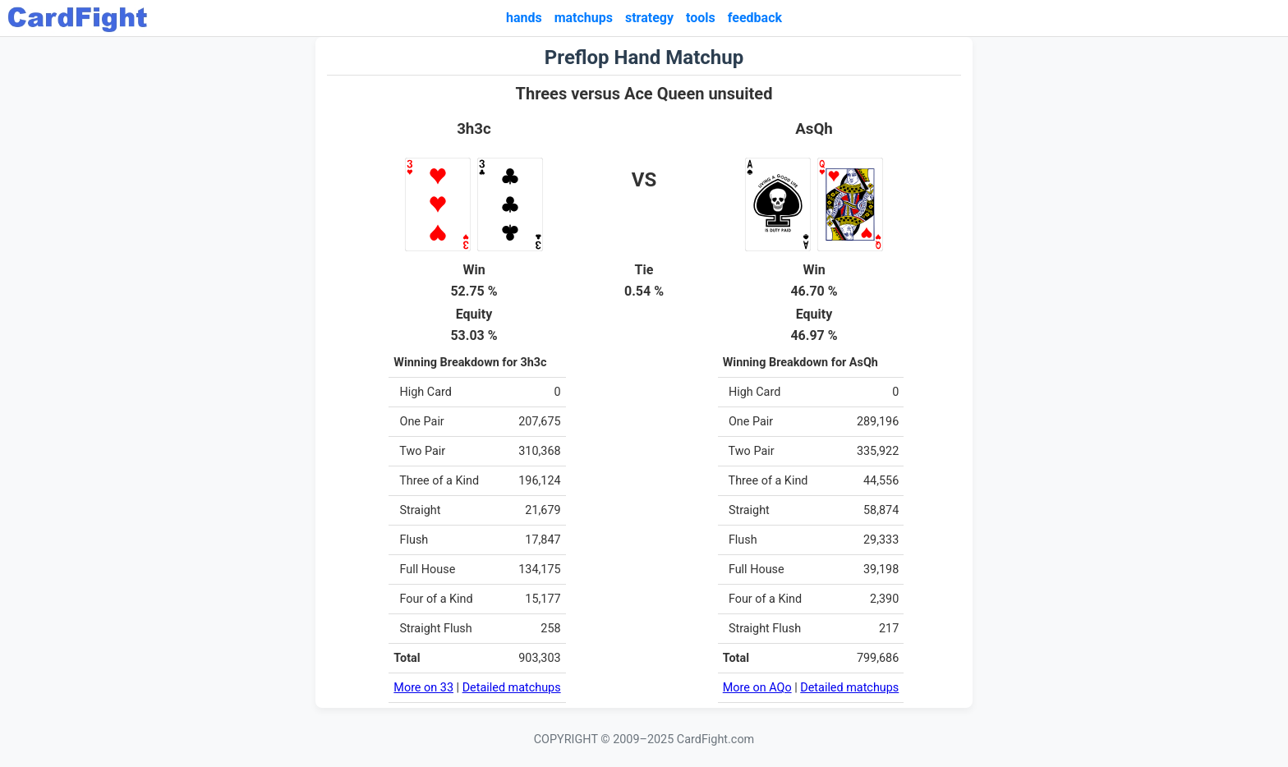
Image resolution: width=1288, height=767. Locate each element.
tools (700, 17)
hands (524, 17)
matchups (583, 17)
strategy (649, 17)
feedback (755, 17)
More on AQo (757, 688)
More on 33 (423, 688)
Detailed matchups (511, 688)
